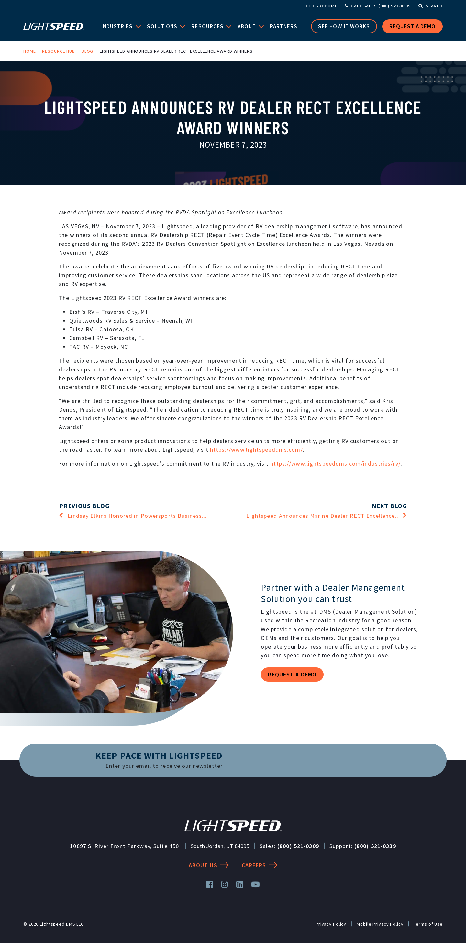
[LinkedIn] (240, 884)
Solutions (164, 26)
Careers (260, 865)
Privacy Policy (331, 924)
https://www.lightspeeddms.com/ (256, 449)
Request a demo (292, 674)
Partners (285, 26)
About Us (209, 865)
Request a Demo (412, 26)
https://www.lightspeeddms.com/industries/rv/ (335, 463)
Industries (119, 26)
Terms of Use (428, 924)
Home (29, 51)
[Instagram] (224, 884)
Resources (210, 26)
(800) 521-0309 (298, 846)
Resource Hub (58, 51)
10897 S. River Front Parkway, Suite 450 (124, 846)
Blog (88, 51)
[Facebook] (210, 884)
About (249, 26)
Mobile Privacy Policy (380, 924)
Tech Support (320, 6)
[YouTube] (255, 884)
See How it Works (344, 26)
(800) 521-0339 (375, 846)
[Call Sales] (378, 6)
